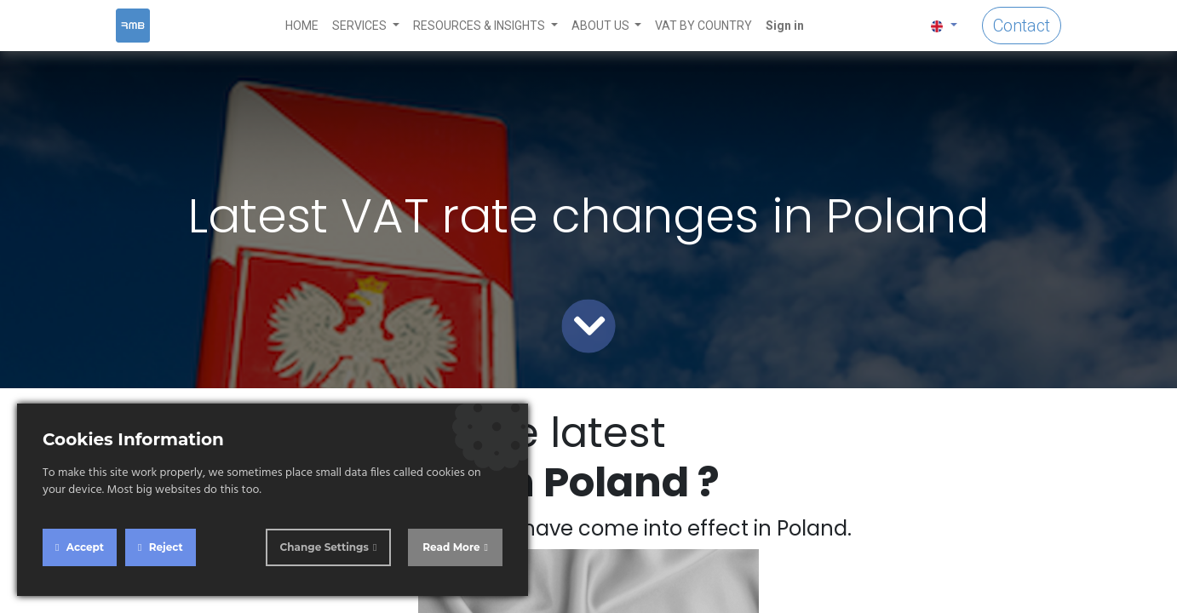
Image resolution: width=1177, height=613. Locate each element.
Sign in (785, 25)
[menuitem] (301, 26)
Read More (450, 547)
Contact (1021, 25)
